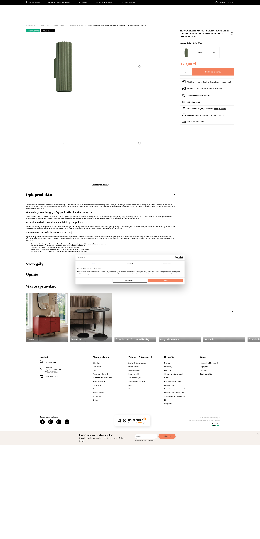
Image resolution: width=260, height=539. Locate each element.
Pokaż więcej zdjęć (101, 185)
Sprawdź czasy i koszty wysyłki (220, 82)
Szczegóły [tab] (130, 263)
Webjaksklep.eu (215, 417)
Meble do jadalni (59, 25)
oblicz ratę (200, 121)
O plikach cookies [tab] (166, 263)
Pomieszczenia (44, 25)
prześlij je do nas (220, 109)
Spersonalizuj (130, 280)
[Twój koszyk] (229, 10)
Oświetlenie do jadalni (76, 25)
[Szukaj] (129, 10)
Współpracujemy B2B (104, 2)
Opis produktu (39, 194)
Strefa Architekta (128, 2)
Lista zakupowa (223, 9)
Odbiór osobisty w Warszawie (59, 2)
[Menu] (34, 19)
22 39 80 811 (230, 2)
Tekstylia (142, 20)
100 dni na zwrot (33, 2)
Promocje (180, 20)
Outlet (168, 20)
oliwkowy (213, 43)
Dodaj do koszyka (213, 72)
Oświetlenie (156, 20)
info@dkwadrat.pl (51, 376)
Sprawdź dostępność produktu (198, 95)
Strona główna (30, 25)
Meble (44, 20)
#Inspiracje (194, 20)
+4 (214, 52)
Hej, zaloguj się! (210, 10)
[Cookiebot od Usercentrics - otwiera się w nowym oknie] (172, 257)
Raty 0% (83, 2)
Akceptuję (165, 280)
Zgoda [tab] (93, 263)
